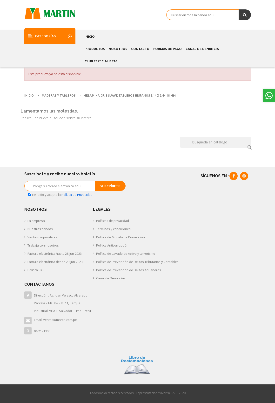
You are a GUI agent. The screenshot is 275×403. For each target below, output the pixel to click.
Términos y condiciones (113, 229)
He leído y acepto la (60, 194)
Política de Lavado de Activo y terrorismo (125, 253)
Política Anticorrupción (112, 245)
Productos (95, 48)
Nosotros (118, 48)
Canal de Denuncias (111, 278)
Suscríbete (110, 186)
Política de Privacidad (77, 194)
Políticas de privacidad (112, 221)
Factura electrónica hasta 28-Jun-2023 (54, 253)
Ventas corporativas (42, 237)
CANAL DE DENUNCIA (202, 48)
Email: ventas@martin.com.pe (55, 320)
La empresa (36, 221)
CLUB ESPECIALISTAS (101, 61)
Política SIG (35, 270)
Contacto (140, 48)
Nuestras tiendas (40, 229)
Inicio (90, 36)
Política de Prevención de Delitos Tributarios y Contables (137, 262)
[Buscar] (215, 142)
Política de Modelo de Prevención (120, 237)
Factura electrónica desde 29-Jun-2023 (55, 262)
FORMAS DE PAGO (167, 48)
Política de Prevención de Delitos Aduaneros (128, 270)
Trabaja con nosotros (43, 245)
